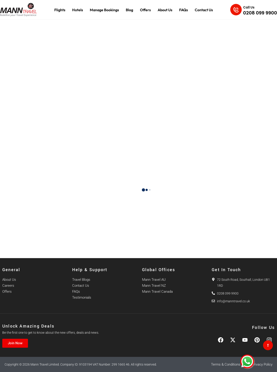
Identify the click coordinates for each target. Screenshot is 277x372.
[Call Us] (236, 9)
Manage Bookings (104, 10)
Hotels (77, 10)
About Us (165, 10)
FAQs (183, 10)
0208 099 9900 (260, 13)
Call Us (249, 7)
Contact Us (204, 10)
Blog (129, 10)
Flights (59, 10)
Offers (145, 10)
